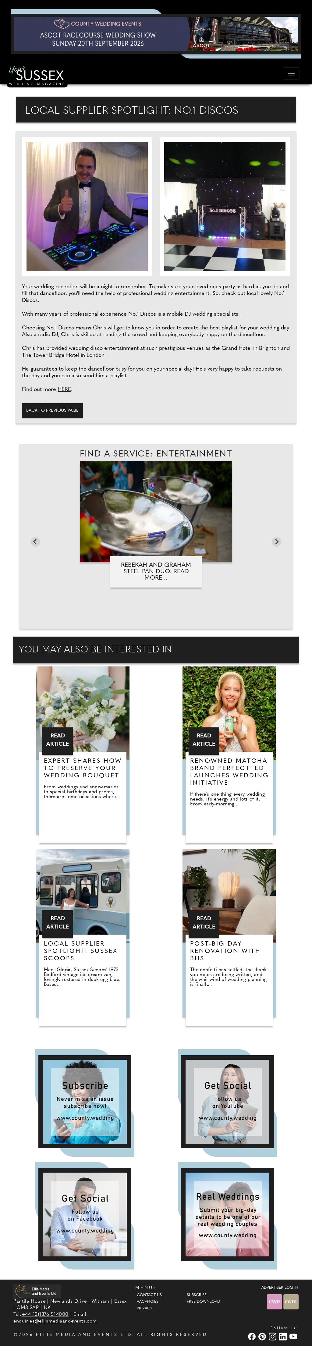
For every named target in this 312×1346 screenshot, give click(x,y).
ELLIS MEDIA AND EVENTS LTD (84, 1335)
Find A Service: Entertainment (156, 454)
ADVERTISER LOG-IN (279, 1288)
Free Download (203, 1302)
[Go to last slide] (35, 542)
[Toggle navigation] (291, 73)
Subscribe (197, 1295)
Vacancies (147, 1302)
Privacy (144, 1308)
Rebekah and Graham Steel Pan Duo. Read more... (156, 571)
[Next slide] (277, 542)
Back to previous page (52, 410)
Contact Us (149, 1295)
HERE (64, 389)
